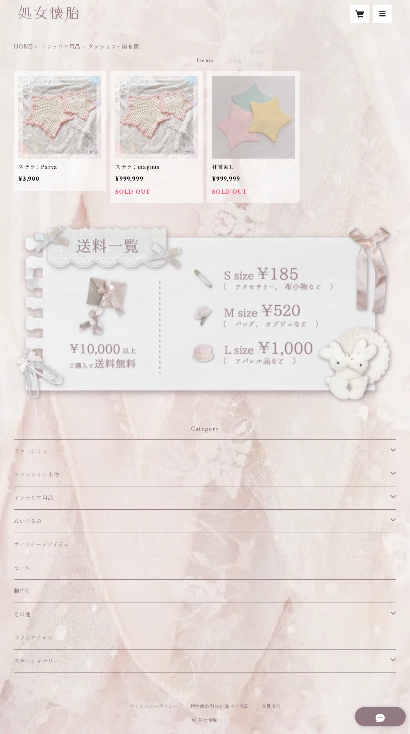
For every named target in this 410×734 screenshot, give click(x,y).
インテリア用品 (61, 46)
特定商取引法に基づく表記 (219, 706)
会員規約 (271, 706)
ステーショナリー (36, 661)
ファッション (31, 451)
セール (22, 567)
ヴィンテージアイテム (41, 544)
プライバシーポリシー (153, 706)
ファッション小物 (36, 474)
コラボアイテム (33, 637)
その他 (22, 614)
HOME (23, 46)
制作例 (22, 591)
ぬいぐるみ (28, 521)
